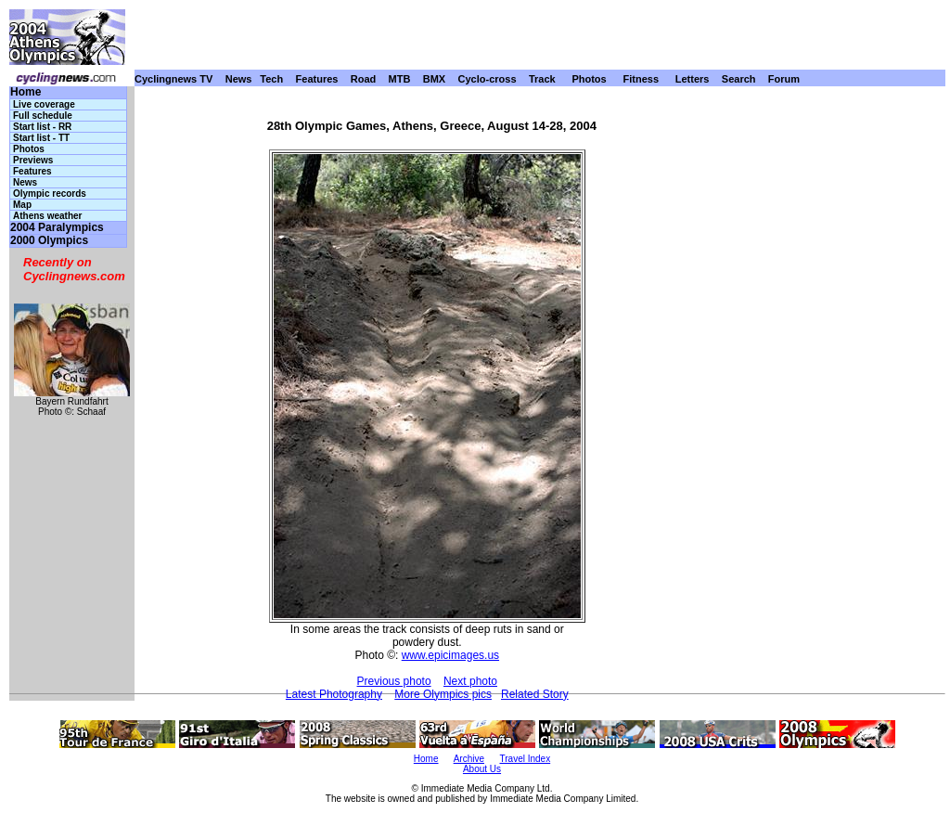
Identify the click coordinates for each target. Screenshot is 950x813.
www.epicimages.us (450, 655)
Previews (33, 160)
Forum (784, 78)
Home (25, 92)
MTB (400, 78)
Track (542, 78)
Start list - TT (41, 138)
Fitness (641, 78)
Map (22, 205)
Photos (588, 78)
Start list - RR (42, 127)
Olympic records (49, 193)
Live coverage (44, 104)
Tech (271, 78)
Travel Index (525, 759)
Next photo (470, 681)
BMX (434, 78)
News (238, 78)
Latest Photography (334, 694)
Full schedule (42, 115)
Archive (469, 759)
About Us (482, 769)
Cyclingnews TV (173, 78)
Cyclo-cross (487, 78)
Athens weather (47, 216)
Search (739, 78)
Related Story (535, 694)
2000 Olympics (49, 241)
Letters (692, 78)
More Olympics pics (443, 694)
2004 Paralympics (57, 228)
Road (364, 78)
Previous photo (394, 681)
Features (317, 78)
